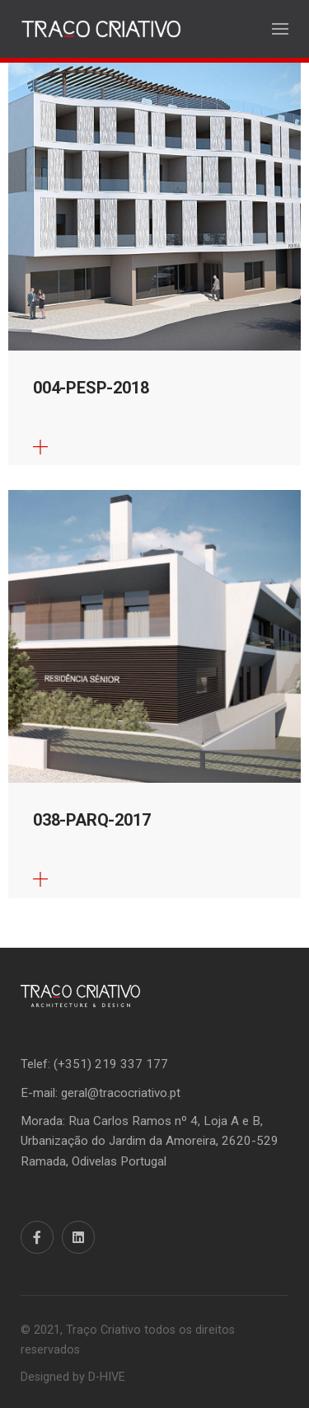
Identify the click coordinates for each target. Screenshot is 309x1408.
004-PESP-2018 (90, 388)
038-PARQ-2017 (91, 820)
